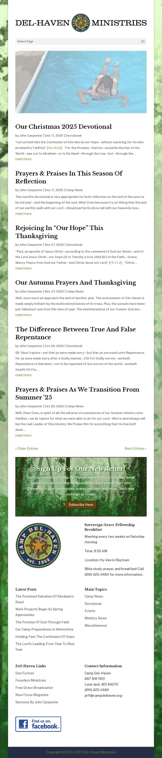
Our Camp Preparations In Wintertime (44, 629)
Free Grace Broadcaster (34, 688)
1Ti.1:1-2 (115, 262)
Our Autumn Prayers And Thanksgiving (75, 282)
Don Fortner (24, 673)
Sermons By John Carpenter (36, 702)
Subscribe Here (81, 505)
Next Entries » (136, 448)
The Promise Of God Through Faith (42, 622)
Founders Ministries (30, 680)
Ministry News (96, 618)
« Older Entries (26, 448)
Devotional (74, 135)
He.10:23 (54, 148)
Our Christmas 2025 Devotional (63, 126)
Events (90, 611)
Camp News (74, 190)
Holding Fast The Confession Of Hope (45, 637)
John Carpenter (31, 135)
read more (23, 159)
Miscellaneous (96, 625)
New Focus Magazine (32, 695)
